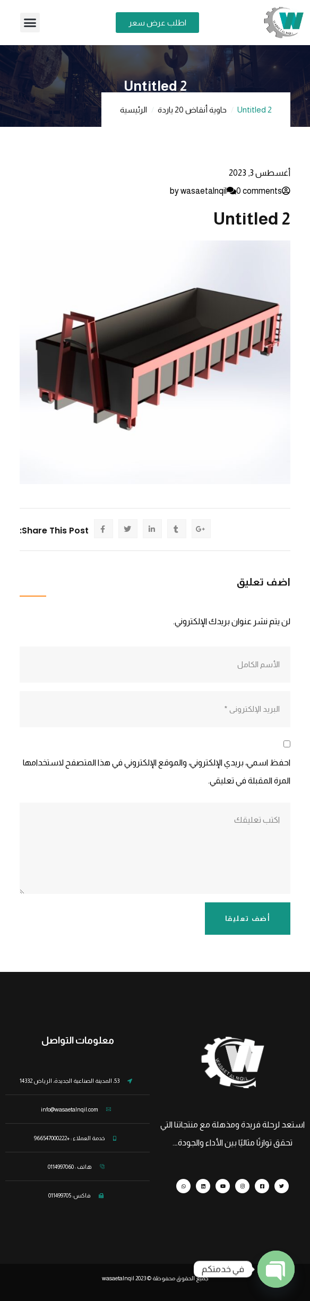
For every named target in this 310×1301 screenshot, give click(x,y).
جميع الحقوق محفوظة (180, 1278)
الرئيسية (133, 109)
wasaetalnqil (124, 1278)
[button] (30, 23)
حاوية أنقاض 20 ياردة (192, 109)
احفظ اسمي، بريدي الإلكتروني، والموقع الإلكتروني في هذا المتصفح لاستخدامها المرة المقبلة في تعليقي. (156, 771)
